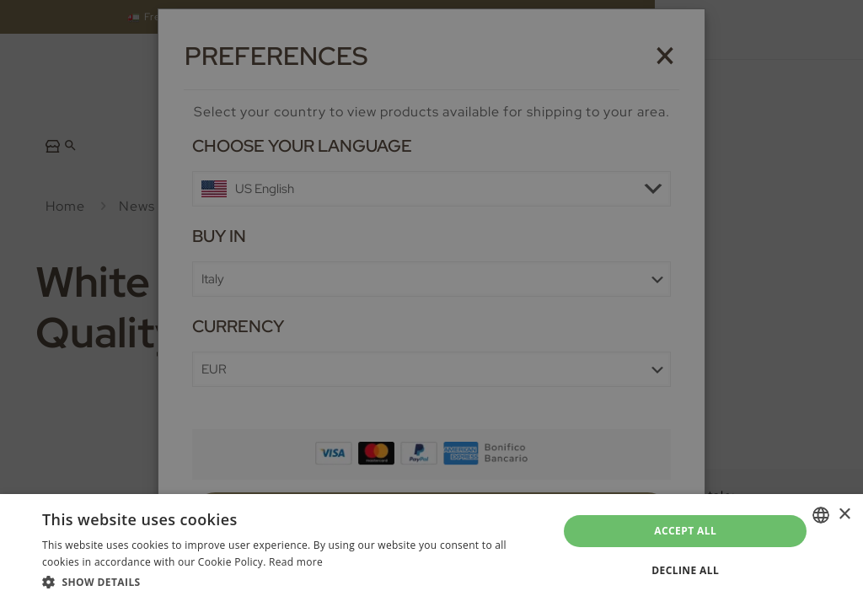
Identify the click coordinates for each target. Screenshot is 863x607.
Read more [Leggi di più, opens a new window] (296, 562)
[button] (292, 582)
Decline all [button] (685, 570)
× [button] (844, 514)
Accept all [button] (685, 531)
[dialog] (431, 303)
